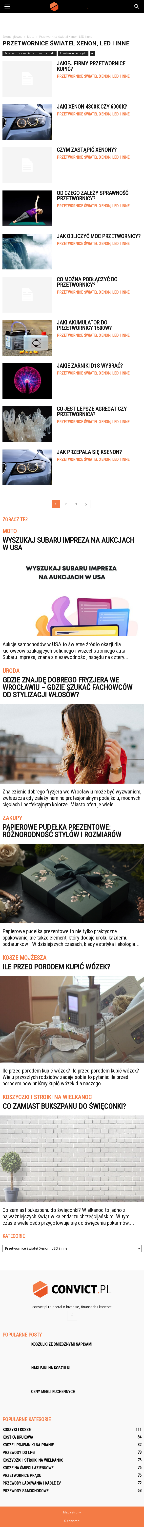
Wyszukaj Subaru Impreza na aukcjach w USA (68, 544)
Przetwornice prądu (73, 53)
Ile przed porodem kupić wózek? (56, 966)
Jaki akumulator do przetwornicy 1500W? (84, 325)
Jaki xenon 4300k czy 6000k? (92, 107)
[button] (137, 6)
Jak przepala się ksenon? (89, 452)
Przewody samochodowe (25, 1491)
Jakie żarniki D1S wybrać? (90, 366)
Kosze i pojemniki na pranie (28, 1445)
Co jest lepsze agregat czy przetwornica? (92, 411)
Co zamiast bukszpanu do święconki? (64, 1106)
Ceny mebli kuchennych (53, 1391)
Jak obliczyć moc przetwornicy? (99, 236)
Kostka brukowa (17, 1437)
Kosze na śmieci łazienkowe (27, 1468)
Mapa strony (72, 1512)
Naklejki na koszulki (50, 1368)
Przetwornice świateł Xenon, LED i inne (93, 76)
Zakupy (12, 818)
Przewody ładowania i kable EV (31, 1483)
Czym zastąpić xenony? (87, 150)
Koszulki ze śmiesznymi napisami (61, 1344)
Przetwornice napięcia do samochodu (29, 53)
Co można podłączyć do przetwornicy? (87, 282)
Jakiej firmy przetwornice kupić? (91, 66)
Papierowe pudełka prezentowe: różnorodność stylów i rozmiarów (61, 831)
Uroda (11, 671)
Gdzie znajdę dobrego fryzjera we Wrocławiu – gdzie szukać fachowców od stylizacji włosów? (67, 687)
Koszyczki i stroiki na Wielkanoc (47, 1097)
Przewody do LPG (18, 1452)
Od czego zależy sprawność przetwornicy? (92, 196)
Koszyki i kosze (16, 1429)
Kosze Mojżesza (24, 958)
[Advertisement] (72, 22)
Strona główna (12, 37)
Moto (9, 531)
